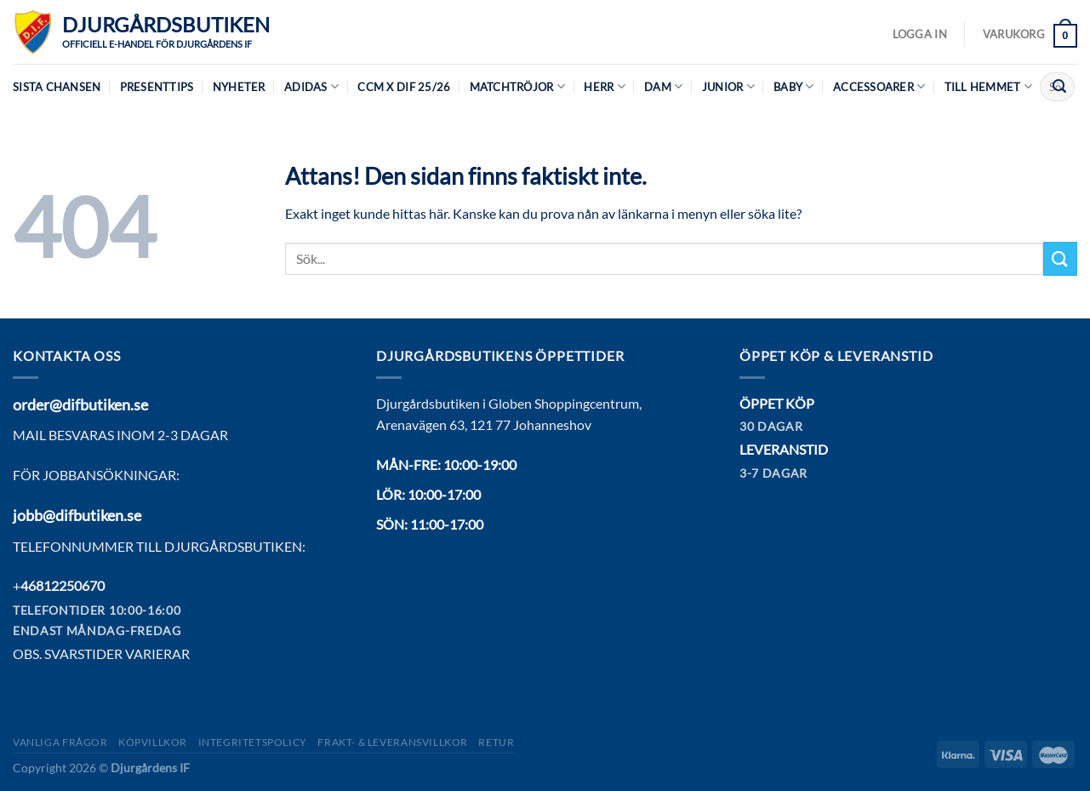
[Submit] (1059, 86)
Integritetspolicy (252, 742)
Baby (793, 86)
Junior (728, 86)
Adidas (311, 86)
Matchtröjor (517, 86)
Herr (604, 86)
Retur (496, 742)
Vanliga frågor (60, 742)
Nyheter (239, 87)
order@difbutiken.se (80, 404)
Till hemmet (988, 86)
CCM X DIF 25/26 (403, 87)
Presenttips (157, 87)
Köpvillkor (152, 742)
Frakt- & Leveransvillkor (392, 742)
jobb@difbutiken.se (77, 515)
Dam (663, 86)
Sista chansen (56, 87)
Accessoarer (879, 86)
